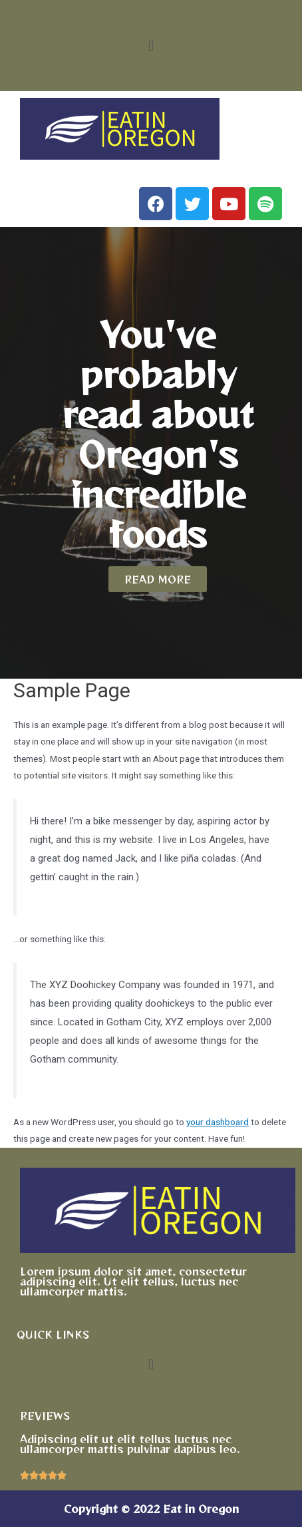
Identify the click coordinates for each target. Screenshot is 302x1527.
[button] (150, 45)
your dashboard (217, 1121)
